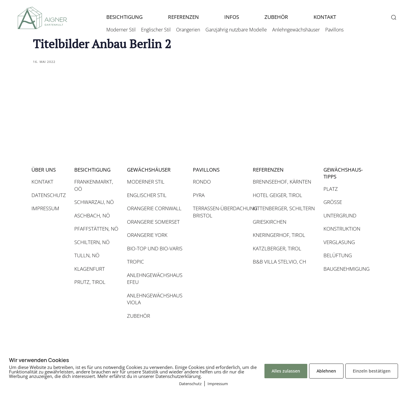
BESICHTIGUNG (124, 16)
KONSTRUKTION (341, 228)
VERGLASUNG (339, 242)
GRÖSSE (332, 202)
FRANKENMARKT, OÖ (93, 185)
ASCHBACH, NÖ (92, 215)
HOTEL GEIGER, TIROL (277, 195)
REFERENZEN (183, 16)
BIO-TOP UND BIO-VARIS (154, 248)
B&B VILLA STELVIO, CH (279, 261)
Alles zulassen (286, 371)
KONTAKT (325, 16)
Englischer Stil (156, 29)
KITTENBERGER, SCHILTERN (284, 208)
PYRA (199, 195)
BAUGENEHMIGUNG (346, 268)
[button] (393, 17)
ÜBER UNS (43, 169)
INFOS (231, 16)
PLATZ (330, 188)
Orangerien (188, 29)
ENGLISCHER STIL (147, 195)
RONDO (202, 181)
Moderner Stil (121, 29)
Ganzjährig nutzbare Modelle (236, 29)
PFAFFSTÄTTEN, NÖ (96, 228)
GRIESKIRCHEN (269, 221)
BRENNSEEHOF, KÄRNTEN (282, 181)
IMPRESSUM (45, 208)
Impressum (218, 383)
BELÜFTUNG (337, 255)
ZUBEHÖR (276, 16)
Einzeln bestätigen (372, 371)
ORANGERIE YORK (147, 234)
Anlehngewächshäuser (296, 29)
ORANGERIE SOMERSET (153, 221)
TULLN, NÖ (86, 255)
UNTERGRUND (339, 215)
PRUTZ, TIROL (89, 282)
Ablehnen (326, 371)
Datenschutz (190, 383)
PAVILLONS (206, 169)
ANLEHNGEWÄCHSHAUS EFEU (154, 279)
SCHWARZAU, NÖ (94, 202)
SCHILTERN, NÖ (92, 242)
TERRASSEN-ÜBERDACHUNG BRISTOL (220, 212)
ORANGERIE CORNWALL (154, 208)
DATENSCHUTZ (48, 195)
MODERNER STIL (145, 181)
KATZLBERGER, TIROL (277, 248)
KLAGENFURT (89, 268)
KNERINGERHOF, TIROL (279, 234)
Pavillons (334, 29)
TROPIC (135, 261)
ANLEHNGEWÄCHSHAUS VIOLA (154, 299)
